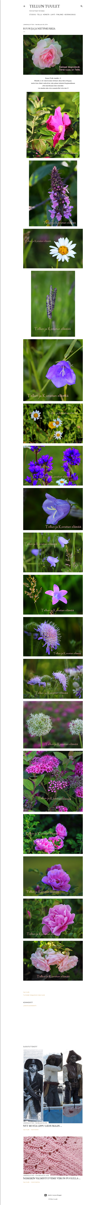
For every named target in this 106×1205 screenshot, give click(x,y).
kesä (39, 995)
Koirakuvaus (70, 15)
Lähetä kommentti (29, 1005)
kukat (43, 995)
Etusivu (32, 15)
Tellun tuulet (44, 6)
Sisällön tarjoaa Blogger (53, 1195)
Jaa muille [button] (26, 992)
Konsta (46, 15)
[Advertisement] (53, 1026)
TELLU (39, 15)
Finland (59, 15)
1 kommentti (35, 1129)
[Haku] (81, 6)
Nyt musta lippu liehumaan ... (42, 1125)
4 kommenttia (35, 1182)
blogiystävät (34, 995)
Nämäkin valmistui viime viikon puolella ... (51, 1178)
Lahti (53, 15)
